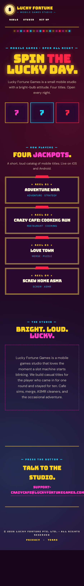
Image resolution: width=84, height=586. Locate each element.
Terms (53, 540)
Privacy (33, 540)
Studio (28, 19)
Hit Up (44, 19)
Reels (13, 19)
